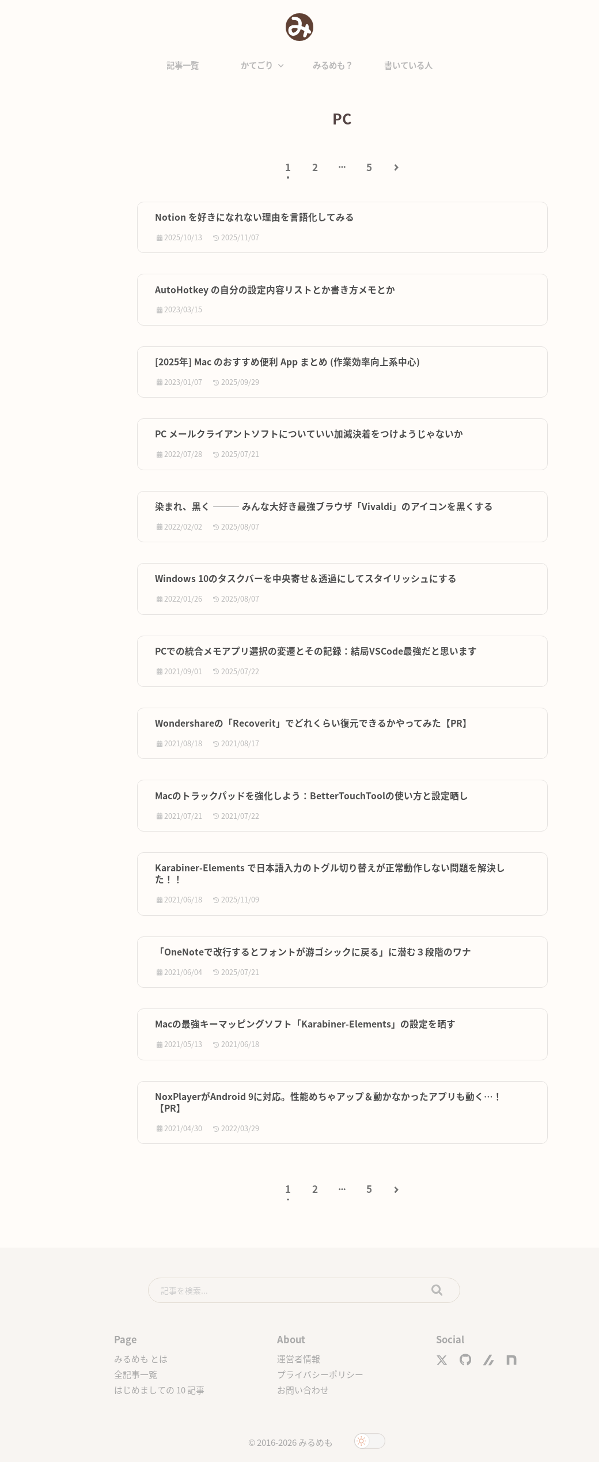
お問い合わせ (303, 1390)
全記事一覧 (135, 1374)
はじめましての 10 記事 (159, 1390)
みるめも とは (141, 1359)
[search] (304, 1290)
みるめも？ (333, 65)
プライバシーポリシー (320, 1374)
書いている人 (408, 65)
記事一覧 (182, 65)
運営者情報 (298, 1359)
